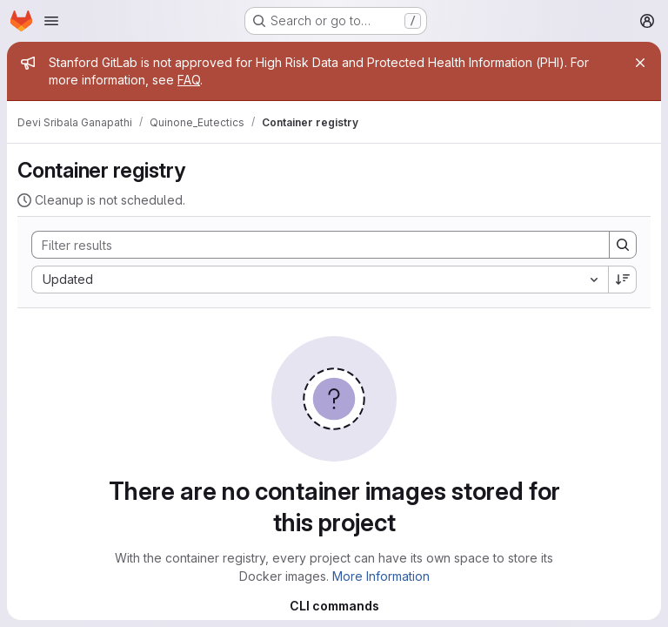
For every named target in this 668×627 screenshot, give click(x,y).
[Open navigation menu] (51, 21)
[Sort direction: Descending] (623, 279)
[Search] (312, 244)
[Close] (640, 62)
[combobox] (319, 279)
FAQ (188, 79)
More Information (381, 576)
